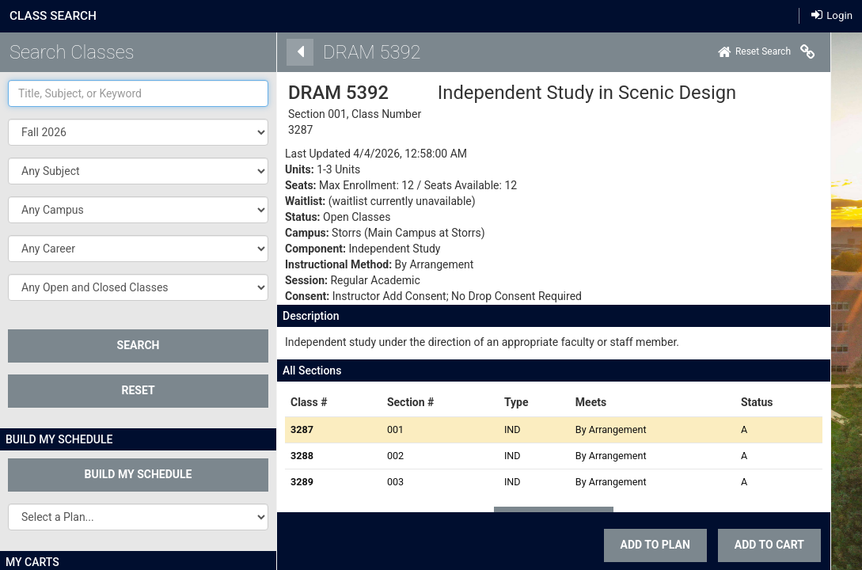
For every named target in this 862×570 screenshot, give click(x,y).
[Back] (277, 52)
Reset (137, 390)
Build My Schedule (138, 474)
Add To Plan (633, 544)
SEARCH (138, 345)
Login (832, 14)
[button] (138, 171)
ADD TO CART (747, 544)
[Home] (732, 52)
